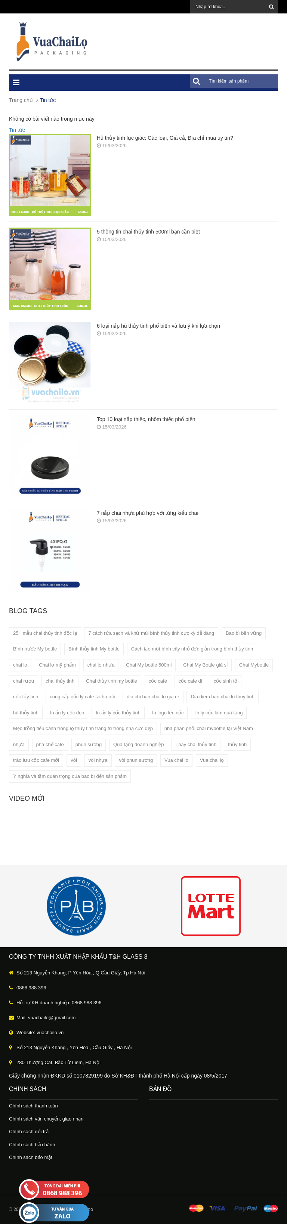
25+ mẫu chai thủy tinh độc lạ (45, 633)
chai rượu (23, 681)
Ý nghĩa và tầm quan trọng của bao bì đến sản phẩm (70, 776)
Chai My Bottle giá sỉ (205, 665)
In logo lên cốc (168, 712)
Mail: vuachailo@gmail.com (45, 1017)
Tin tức (17, 130)
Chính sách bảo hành (32, 1144)
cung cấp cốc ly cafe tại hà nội (82, 696)
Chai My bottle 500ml (149, 665)
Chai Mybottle (254, 665)
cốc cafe (158, 681)
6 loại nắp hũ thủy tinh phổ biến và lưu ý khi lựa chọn (158, 326)
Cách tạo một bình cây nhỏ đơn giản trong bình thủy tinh (192, 649)
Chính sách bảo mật (30, 1157)
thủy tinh (237, 744)
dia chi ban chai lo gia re (153, 696)
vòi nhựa (98, 760)
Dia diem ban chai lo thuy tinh (222, 696)
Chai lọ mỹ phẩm (57, 665)
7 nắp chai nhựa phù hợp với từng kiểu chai (147, 513)
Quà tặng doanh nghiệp (138, 744)
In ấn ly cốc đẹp (67, 712)
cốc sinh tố (226, 681)
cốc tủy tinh (25, 696)
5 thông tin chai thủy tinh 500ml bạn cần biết (148, 232)
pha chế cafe (50, 744)
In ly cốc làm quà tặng (219, 712)
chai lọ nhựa (101, 665)
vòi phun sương (136, 760)
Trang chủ (21, 100)
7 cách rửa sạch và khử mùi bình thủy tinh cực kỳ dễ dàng (151, 633)
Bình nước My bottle (35, 649)
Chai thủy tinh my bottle (111, 681)
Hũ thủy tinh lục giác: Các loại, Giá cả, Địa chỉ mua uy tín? (165, 138)
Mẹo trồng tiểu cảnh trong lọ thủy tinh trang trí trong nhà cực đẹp (83, 728)
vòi (74, 760)
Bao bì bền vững (244, 633)
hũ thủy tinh (25, 712)
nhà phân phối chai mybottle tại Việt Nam (208, 728)
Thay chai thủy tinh (195, 744)
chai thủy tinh (60, 681)
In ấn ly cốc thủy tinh (118, 712)
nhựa (19, 744)
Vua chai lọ (212, 760)
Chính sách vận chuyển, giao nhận (46, 1119)
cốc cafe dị (190, 681)
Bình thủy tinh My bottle (94, 649)
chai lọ (20, 665)
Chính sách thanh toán (33, 1106)
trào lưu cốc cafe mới (36, 760)
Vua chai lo (176, 760)
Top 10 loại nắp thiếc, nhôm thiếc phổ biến (146, 419)
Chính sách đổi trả (29, 1131)
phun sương (88, 744)
